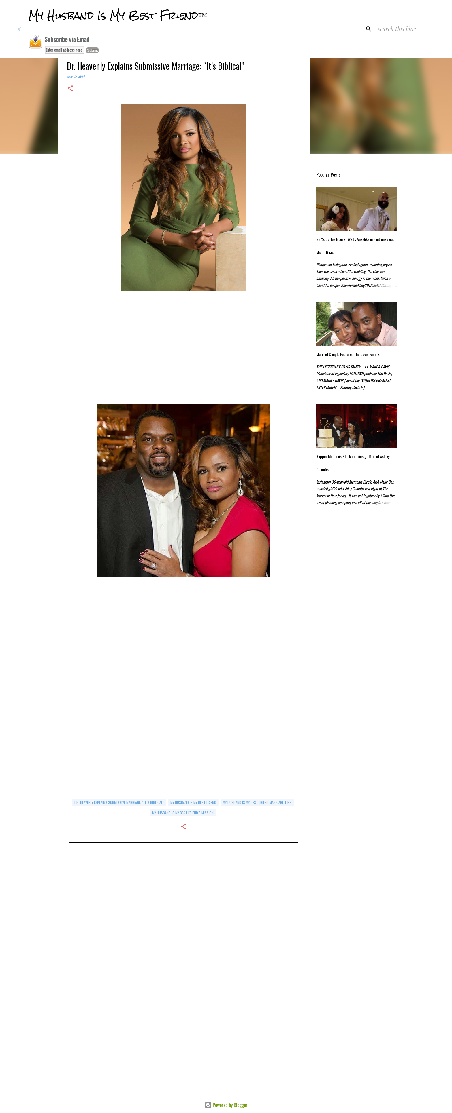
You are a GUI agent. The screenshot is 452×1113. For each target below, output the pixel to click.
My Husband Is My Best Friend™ (118, 15)
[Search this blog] (404, 29)
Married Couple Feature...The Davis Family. (348, 354)
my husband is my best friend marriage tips (257, 802)
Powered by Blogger (226, 1104)
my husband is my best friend (193, 802)
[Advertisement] (183, 352)
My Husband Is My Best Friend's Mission (183, 812)
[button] (70, 89)
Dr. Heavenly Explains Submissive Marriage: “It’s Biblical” (119, 802)
